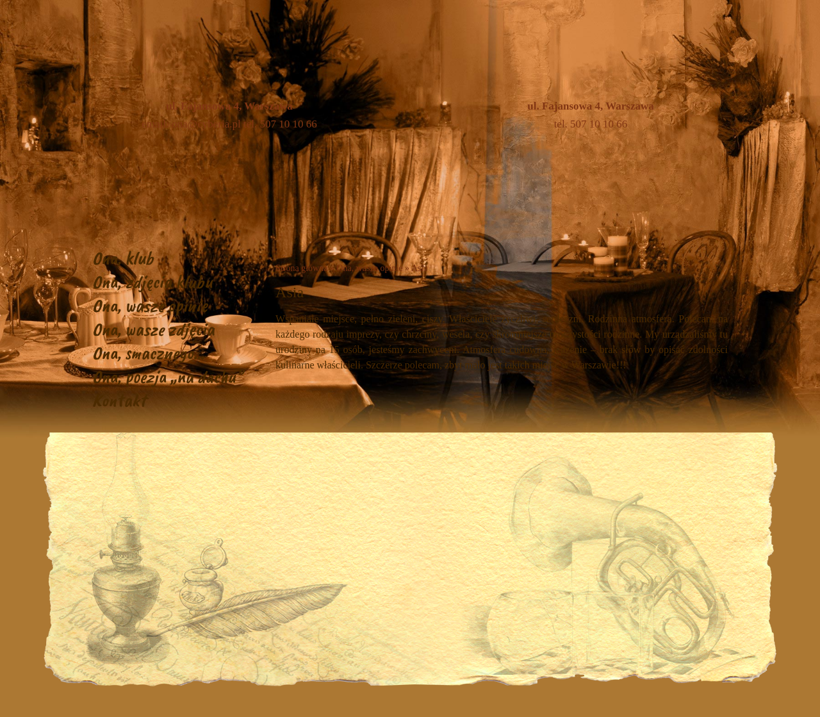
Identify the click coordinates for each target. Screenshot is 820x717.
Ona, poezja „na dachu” (167, 376)
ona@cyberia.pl (206, 124)
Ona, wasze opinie (150, 305)
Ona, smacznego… (148, 353)
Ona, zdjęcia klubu (152, 281)
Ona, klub (123, 258)
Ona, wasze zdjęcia (153, 329)
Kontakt (119, 400)
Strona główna (301, 268)
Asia (419, 268)
